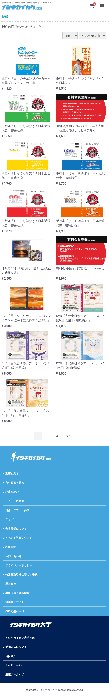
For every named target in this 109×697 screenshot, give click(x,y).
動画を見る (12, 473)
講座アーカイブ (14, 674)
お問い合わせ (13, 556)
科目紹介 (10, 656)
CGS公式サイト (14, 602)
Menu (102, 4)
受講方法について (16, 647)
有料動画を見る (14, 482)
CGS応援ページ (14, 611)
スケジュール (13, 665)
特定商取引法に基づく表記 (21, 574)
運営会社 (10, 583)
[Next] (69, 436)
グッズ (9, 519)
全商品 (5, 16)
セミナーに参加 (14, 501)
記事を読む (12, 492)
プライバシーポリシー (18, 565)
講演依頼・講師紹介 (17, 593)
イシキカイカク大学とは (20, 637)
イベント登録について (18, 537)
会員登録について (16, 528)
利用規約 (10, 547)
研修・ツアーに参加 (17, 510)
